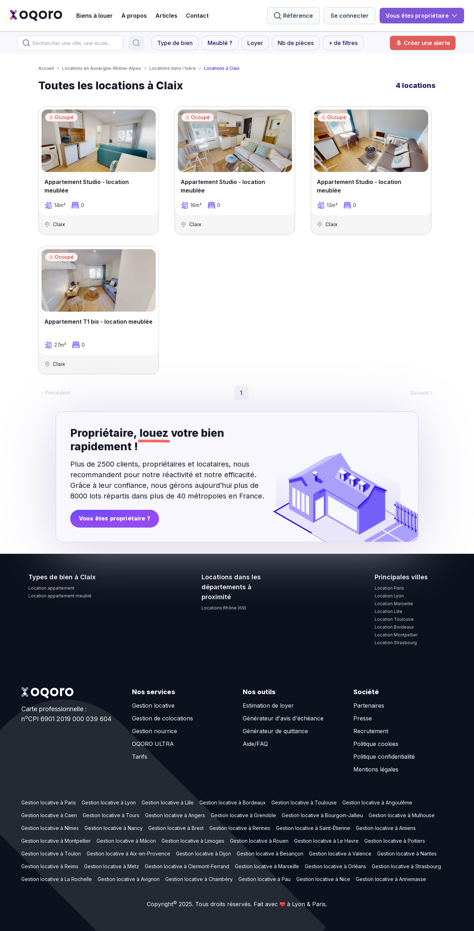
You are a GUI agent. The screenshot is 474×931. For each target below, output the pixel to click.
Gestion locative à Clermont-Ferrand (187, 866)
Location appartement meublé (60, 595)
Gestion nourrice (154, 731)
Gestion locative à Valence (340, 854)
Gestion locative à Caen (49, 815)
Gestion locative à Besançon (270, 854)
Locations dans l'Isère (172, 68)
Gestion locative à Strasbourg (406, 866)
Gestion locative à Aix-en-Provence (128, 854)
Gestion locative (153, 705)
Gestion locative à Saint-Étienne (313, 828)
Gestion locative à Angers (175, 815)
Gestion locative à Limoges (192, 841)
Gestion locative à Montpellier (56, 841)
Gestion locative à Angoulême (377, 802)
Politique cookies (375, 743)
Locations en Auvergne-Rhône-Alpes (101, 68)
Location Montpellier (396, 634)
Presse (362, 718)
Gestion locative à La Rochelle (56, 879)
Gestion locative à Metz (111, 866)
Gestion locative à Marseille (267, 866)
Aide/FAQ (255, 743)
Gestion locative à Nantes (407, 854)
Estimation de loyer (268, 705)
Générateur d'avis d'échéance (283, 718)
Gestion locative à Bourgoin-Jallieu (322, 815)
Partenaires (368, 705)
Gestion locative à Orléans (335, 866)
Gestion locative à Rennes (239, 828)
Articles (166, 15)
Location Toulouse (394, 619)
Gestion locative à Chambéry (199, 879)
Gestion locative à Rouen (259, 841)
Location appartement (51, 588)
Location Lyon (389, 595)
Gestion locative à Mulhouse (402, 815)
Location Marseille (394, 603)
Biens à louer (94, 15)
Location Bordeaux (394, 627)
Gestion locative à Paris (48, 802)
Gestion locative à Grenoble (243, 815)
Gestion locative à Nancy (113, 828)
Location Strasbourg (396, 642)
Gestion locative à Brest (176, 828)
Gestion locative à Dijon (203, 854)
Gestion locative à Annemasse (391, 879)
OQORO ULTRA (153, 743)
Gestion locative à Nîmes (50, 828)
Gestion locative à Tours (111, 815)
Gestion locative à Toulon (51, 854)
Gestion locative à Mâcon (126, 841)
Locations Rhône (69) (224, 608)
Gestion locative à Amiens (386, 828)
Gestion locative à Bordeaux (232, 802)
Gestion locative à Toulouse (304, 802)
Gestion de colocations (162, 718)
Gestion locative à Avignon (129, 879)
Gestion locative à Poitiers (394, 841)
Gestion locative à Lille (168, 802)
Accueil (46, 68)
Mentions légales (375, 769)
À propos (134, 15)
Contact (197, 15)
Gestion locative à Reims (49, 866)
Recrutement (370, 731)
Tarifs (139, 756)
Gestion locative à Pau (264, 879)
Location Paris (389, 588)
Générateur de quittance (275, 731)
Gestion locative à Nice (323, 879)
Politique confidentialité (384, 756)
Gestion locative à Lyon (109, 802)
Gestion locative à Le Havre (326, 841)
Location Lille (388, 611)
